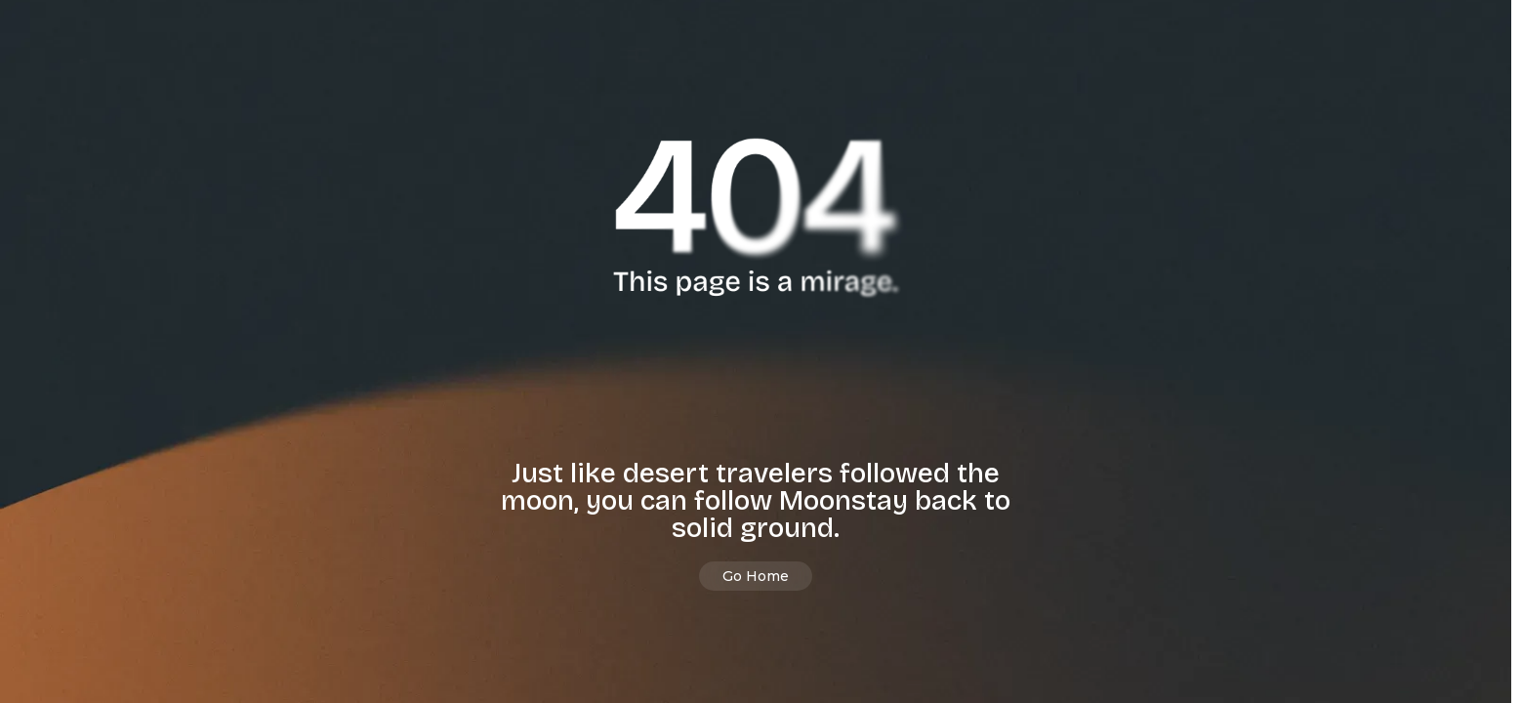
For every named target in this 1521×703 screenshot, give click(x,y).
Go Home (755, 576)
